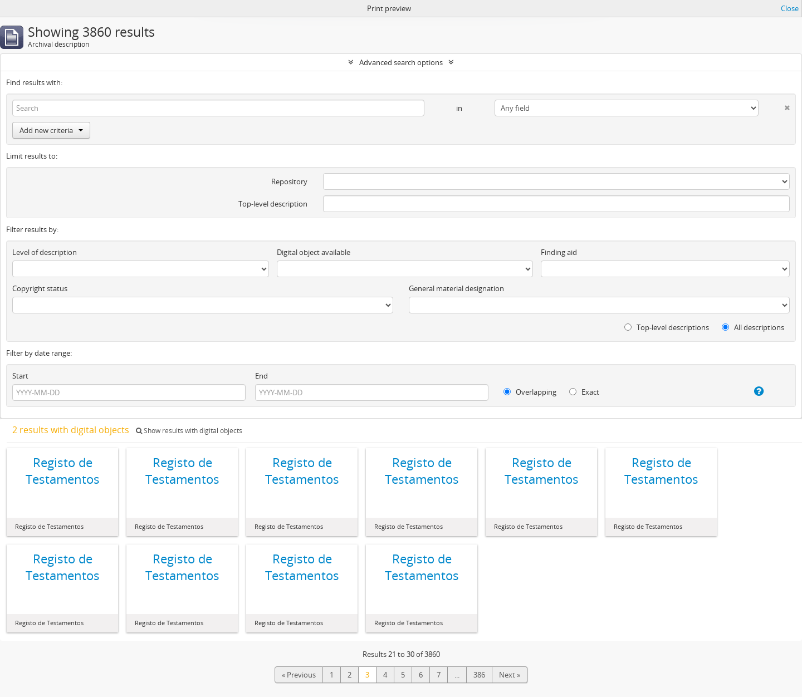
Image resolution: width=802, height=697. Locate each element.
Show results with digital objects (189, 430)
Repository (289, 181)
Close (790, 8)
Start (20, 376)
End (261, 376)
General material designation (456, 288)
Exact (584, 392)
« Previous (299, 675)
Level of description (44, 252)
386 (479, 675)
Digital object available (313, 252)
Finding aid (559, 252)
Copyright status (39, 288)
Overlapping (529, 392)
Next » (509, 675)
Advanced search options (401, 62)
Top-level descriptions (666, 327)
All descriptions (753, 327)
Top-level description (272, 204)
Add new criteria (51, 130)
